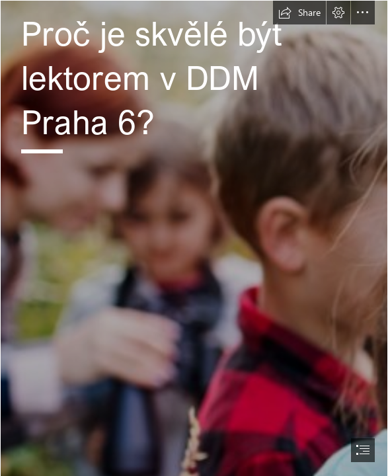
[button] (299, 12)
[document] (194, 238)
